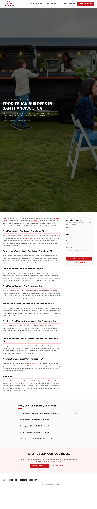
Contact (72, 4)
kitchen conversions (31, 363)
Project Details (70, 247)
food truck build (34, 221)
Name (68, 227)
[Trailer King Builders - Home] (9, 4)
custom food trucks (47, 381)
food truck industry (29, 383)
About (32, 4)
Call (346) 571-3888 (58, 466)
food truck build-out (28, 238)
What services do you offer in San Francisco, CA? (48, 439)
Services (39, 4)
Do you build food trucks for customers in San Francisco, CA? (48, 413)
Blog (47, 4)
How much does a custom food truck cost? (48, 420)
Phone (68, 241)
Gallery (53, 4)
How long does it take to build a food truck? (48, 426)
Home (4, 99)
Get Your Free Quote (85, 4)
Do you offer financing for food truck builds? (48, 432)
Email (68, 234)
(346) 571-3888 (81, 262)
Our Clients (63, 4)
